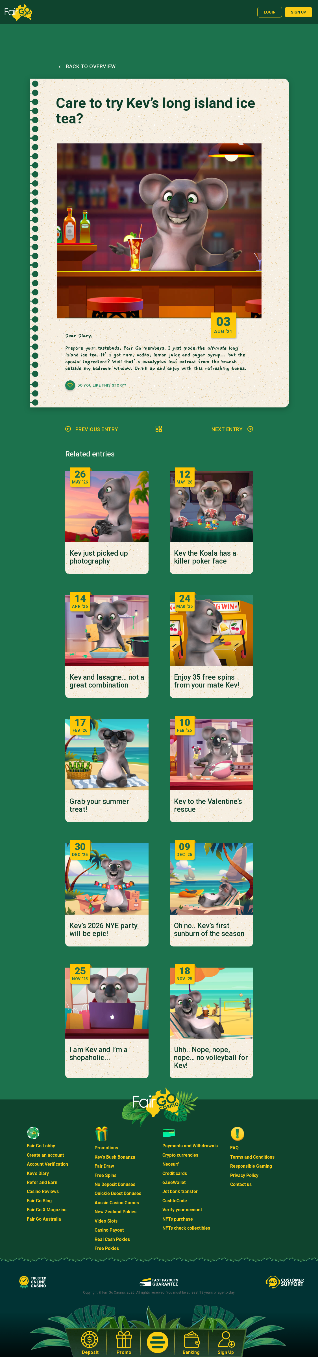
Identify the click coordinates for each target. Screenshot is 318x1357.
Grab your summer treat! (99, 805)
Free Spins (105, 1175)
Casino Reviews (43, 1191)
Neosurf (170, 1164)
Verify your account (182, 1209)
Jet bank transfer (180, 1191)
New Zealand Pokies (115, 1211)
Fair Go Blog (39, 1200)
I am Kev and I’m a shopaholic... (98, 1054)
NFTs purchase (177, 1219)
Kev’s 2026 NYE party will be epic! (103, 930)
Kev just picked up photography (98, 557)
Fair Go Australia (44, 1219)
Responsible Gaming (251, 1166)
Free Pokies (107, 1248)
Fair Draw (104, 1166)
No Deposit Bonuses (115, 1184)
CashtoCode (174, 1200)
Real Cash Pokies (112, 1239)
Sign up (298, 12)
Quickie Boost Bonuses (118, 1193)
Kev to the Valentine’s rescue (208, 805)
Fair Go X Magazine (47, 1209)
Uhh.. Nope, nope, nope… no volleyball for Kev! (211, 1058)
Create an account (45, 1155)
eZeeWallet (174, 1182)
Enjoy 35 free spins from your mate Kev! (206, 681)
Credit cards (174, 1173)
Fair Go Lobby (41, 1145)
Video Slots (106, 1221)
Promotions (106, 1147)
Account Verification (47, 1164)
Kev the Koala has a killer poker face (205, 557)
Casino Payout (109, 1230)
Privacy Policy (244, 1175)
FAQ (234, 1147)
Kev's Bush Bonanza (115, 1157)
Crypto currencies (180, 1155)
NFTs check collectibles (186, 1228)
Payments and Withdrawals (190, 1145)
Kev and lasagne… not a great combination (106, 681)
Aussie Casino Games (117, 1202)
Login (270, 12)
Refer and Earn (42, 1182)
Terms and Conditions (252, 1157)
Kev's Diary (38, 1173)
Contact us (241, 1184)
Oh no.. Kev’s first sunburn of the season (209, 930)
